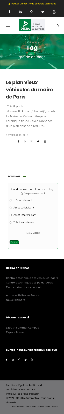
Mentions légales (16, 385)
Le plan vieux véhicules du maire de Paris (29, 89)
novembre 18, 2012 (17, 135)
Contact (30, 389)
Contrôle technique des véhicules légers (32, 278)
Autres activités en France (22, 295)
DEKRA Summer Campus (22, 327)
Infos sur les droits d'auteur (22, 393)
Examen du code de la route (24, 287)
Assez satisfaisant (23, 207)
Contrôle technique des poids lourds (29, 282)
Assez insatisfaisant (24, 215)
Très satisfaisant (22, 200)
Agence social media (41, 406)
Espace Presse (15, 332)
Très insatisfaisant (24, 222)
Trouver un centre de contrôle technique (33, 3)
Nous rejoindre (15, 299)
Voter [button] (14, 242)
